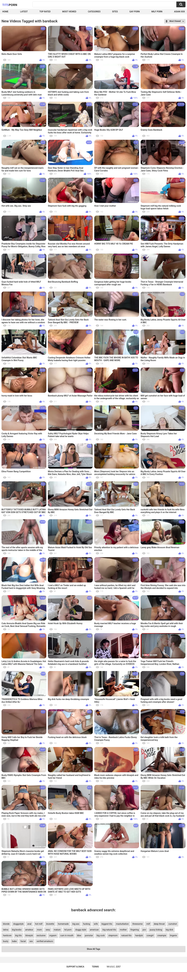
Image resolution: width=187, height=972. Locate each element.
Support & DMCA (75, 966)
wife (96, 924)
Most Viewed (69, 11)
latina (5, 929)
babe (14, 941)
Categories (94, 11)
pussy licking (156, 929)
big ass (76, 924)
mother (123, 929)
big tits (18, 935)
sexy (48, 929)
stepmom (113, 935)
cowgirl (150, 935)
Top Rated (44, 11)
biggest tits (107, 924)
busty (5, 941)
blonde (6, 924)
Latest (24, 11)
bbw (79, 935)
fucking (86, 924)
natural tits (126, 935)
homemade (63, 924)
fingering (134, 929)
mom (39, 929)
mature (57, 929)
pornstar (89, 935)
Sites (115, 11)
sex (31, 941)
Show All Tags (93, 949)
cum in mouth (66, 935)
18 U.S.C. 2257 (113, 966)
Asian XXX (179, 11)
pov (144, 929)
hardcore (7, 935)
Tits (9, 5)
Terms (95, 966)
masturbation (122, 924)
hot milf (38, 924)
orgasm (53, 935)
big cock (101, 935)
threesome (137, 924)
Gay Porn (135, 11)
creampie (161, 935)
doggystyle (18, 924)
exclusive (41, 935)
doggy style (80, 929)
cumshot (172, 924)
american (94, 929)
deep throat (159, 924)
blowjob (29, 935)
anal (29, 924)
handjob (139, 935)
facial (23, 941)
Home (5, 11)
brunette (50, 924)
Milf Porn (156, 11)
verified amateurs (45, 941)
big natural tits (109, 929)
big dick (169, 929)
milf (148, 924)
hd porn (67, 929)
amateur (29, 929)
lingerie (173, 935)
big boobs (16, 929)
